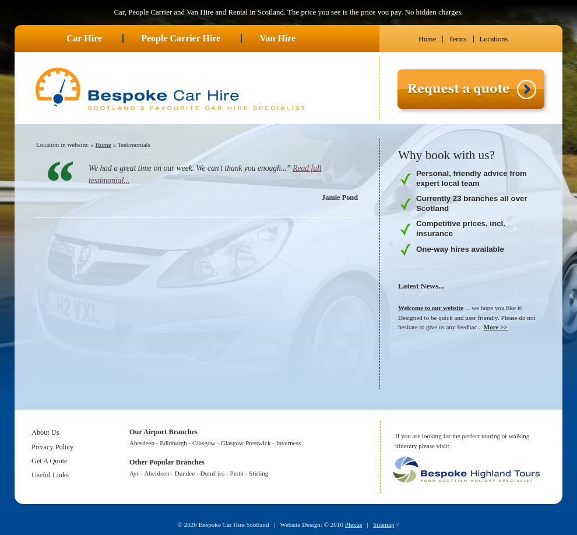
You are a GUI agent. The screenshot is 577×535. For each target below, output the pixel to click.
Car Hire (84, 38)
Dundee (185, 473)
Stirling (258, 473)
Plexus (354, 524)
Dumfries (212, 473)
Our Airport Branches (163, 432)
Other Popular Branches (167, 462)
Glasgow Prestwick (246, 442)
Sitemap (383, 524)
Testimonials (134, 144)
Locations (494, 39)
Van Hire (277, 38)
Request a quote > (423, 118)
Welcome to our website (430, 307)
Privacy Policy (52, 447)
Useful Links (50, 475)
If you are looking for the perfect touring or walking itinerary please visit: (462, 440)
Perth (237, 473)
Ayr (134, 473)
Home (427, 39)
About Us (45, 432)
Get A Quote (49, 461)
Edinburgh (173, 442)
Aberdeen (141, 442)
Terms (458, 39)
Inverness (288, 442)
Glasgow (203, 442)
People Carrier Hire (180, 38)
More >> (496, 326)
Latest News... (421, 285)
